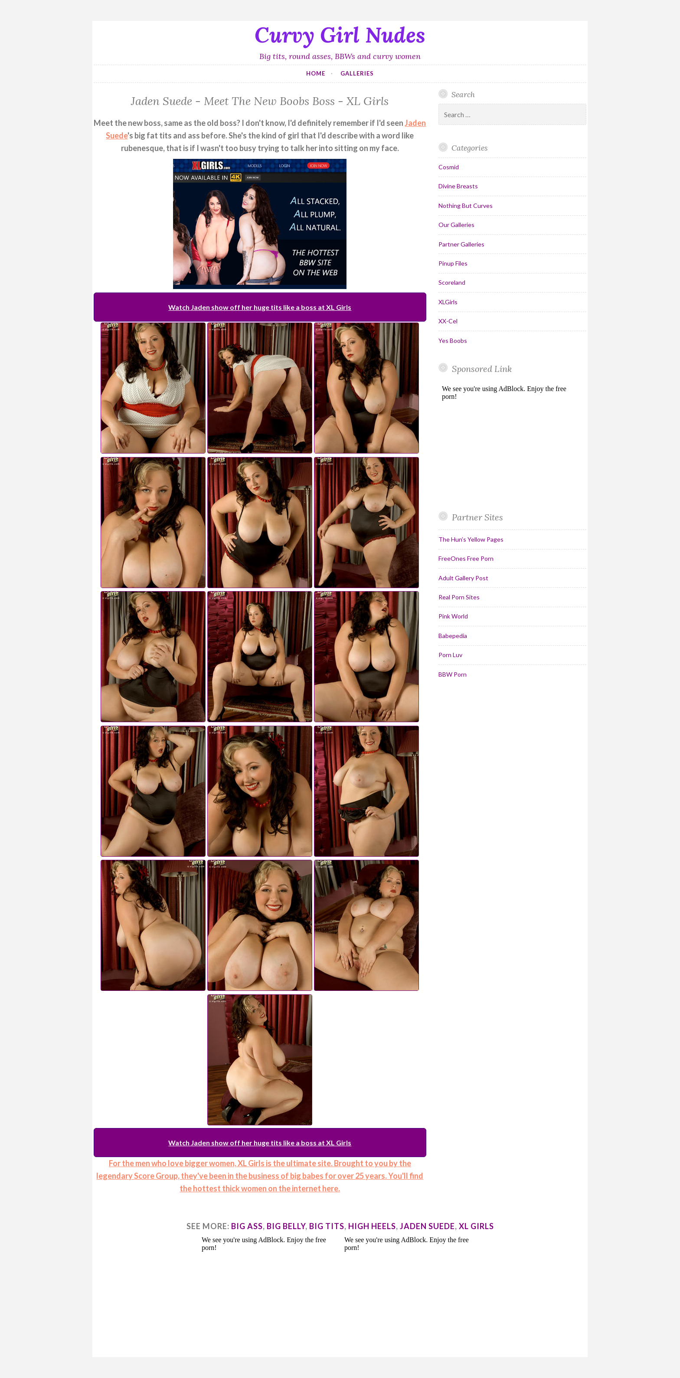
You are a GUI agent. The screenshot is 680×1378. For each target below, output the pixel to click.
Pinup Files (453, 263)
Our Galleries (456, 224)
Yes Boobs (452, 340)
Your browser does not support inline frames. (508, 441)
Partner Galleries (461, 244)
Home (315, 73)
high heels (372, 1226)
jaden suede (427, 1226)
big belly (286, 1226)
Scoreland (451, 282)
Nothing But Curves (465, 205)
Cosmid (448, 167)
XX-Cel (448, 321)
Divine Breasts (458, 186)
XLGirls (448, 302)
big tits (326, 1226)
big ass (247, 1226)
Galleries (357, 73)
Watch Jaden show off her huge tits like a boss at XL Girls (259, 307)
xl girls (476, 1226)
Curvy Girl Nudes (340, 34)
